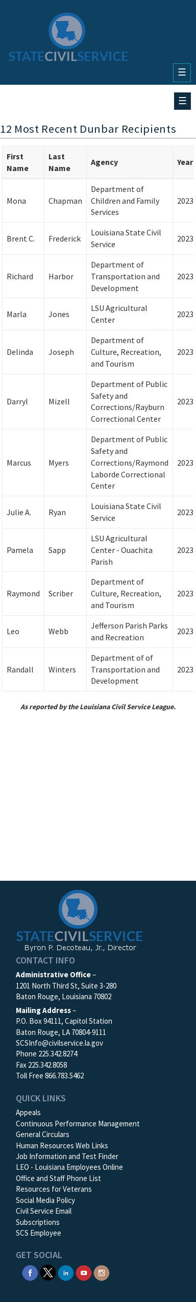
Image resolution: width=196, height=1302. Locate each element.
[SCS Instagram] (101, 1271)
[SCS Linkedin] (66, 1271)
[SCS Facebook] (30, 1271)
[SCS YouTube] (84, 1271)
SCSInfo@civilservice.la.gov (59, 1043)
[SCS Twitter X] (48, 1271)
